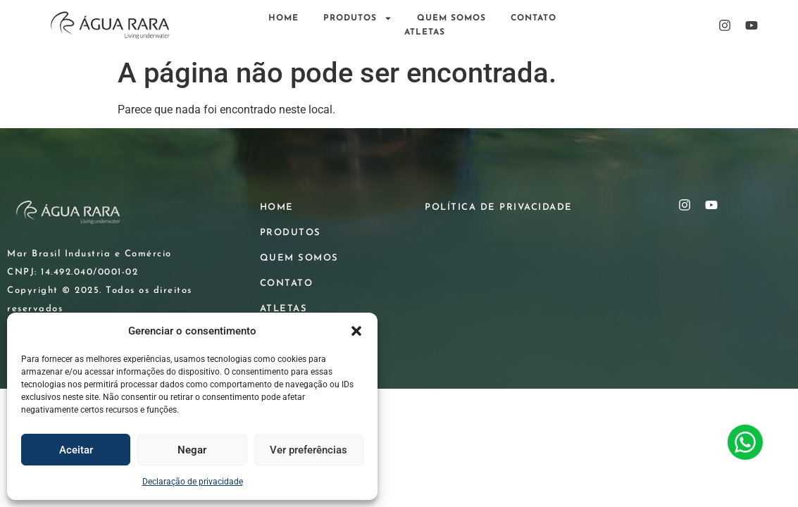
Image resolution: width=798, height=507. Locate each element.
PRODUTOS (357, 18)
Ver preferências (308, 450)
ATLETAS (424, 32)
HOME (283, 18)
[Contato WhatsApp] (745, 445)
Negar (191, 450)
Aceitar (76, 450)
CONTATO (533, 18)
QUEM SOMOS (451, 18)
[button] (356, 331)
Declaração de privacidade (192, 482)
